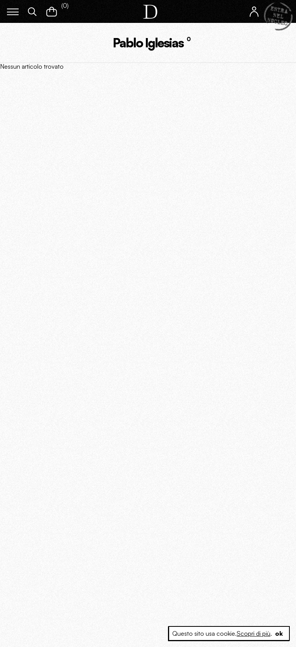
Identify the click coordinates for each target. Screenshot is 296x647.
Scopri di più (253, 633)
